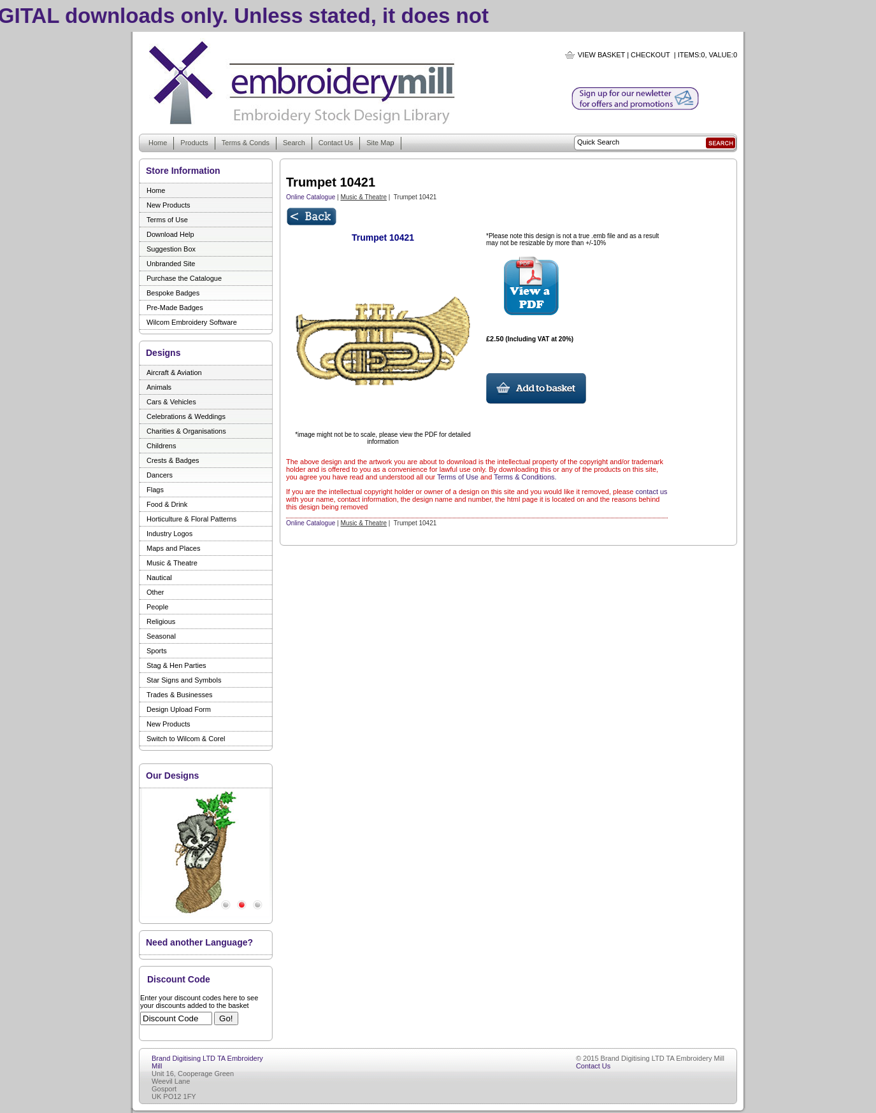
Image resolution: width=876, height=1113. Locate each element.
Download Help (170, 234)
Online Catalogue (310, 197)
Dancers (160, 475)
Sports (157, 651)
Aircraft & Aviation (174, 372)
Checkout (650, 55)
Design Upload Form (179, 709)
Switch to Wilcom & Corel (186, 738)
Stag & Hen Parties (176, 665)
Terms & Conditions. (525, 477)
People (157, 607)
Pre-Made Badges (175, 307)
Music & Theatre (172, 563)
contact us (651, 491)
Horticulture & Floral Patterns (191, 519)
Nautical (159, 577)
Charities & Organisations (186, 431)
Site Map (380, 142)
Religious (161, 621)
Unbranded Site (171, 263)
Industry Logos (169, 533)
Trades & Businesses (180, 694)
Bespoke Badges (173, 293)
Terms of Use (167, 219)
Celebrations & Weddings (186, 416)
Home (157, 142)
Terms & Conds (245, 142)
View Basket (601, 55)
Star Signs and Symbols (184, 680)
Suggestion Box (171, 249)
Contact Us (336, 142)
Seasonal (161, 636)
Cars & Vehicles (171, 402)
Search (294, 142)
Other (155, 592)
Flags (155, 489)
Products (194, 142)
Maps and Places (173, 548)
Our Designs (172, 775)
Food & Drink (167, 504)
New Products (168, 205)
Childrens (161, 446)
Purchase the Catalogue (184, 278)
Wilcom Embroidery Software (192, 322)
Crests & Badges (173, 460)
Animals (159, 387)
